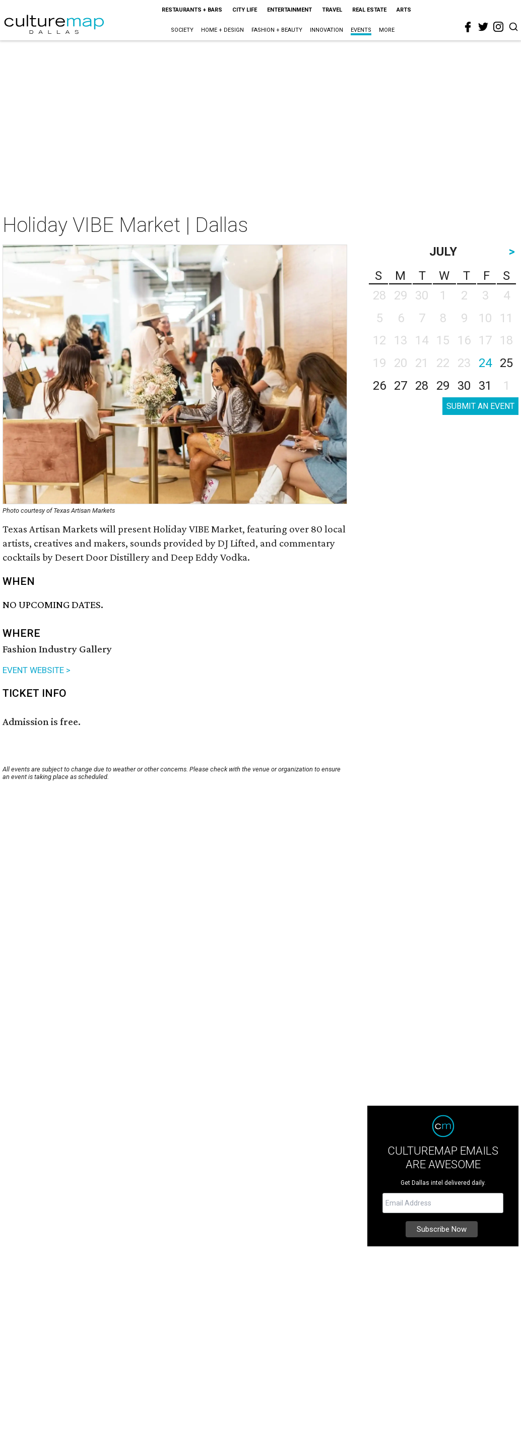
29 (442, 386)
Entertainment (289, 10)
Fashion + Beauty (276, 30)
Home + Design (222, 30)
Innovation (326, 30)
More (387, 30)
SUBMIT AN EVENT (480, 406)
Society (182, 30)
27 (400, 386)
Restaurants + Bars (192, 10)
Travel (332, 10)
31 (485, 386)
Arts (404, 10)
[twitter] (483, 27)
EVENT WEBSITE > (37, 670)
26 (379, 386)
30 (464, 386)
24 (485, 363)
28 (421, 386)
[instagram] (498, 27)
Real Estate (369, 10)
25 (506, 363)
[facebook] (468, 27)
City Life (244, 10)
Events (361, 30)
